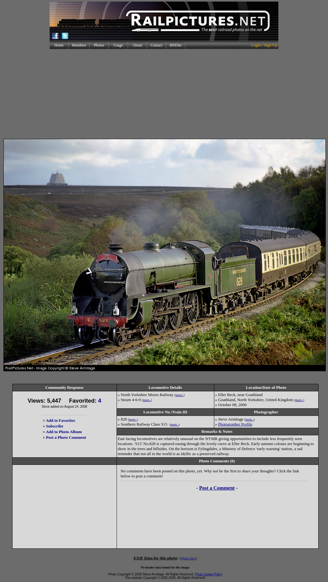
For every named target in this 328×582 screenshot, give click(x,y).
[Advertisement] (164, 94)
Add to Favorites (60, 420)
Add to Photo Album (64, 431)
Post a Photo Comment (66, 437)
